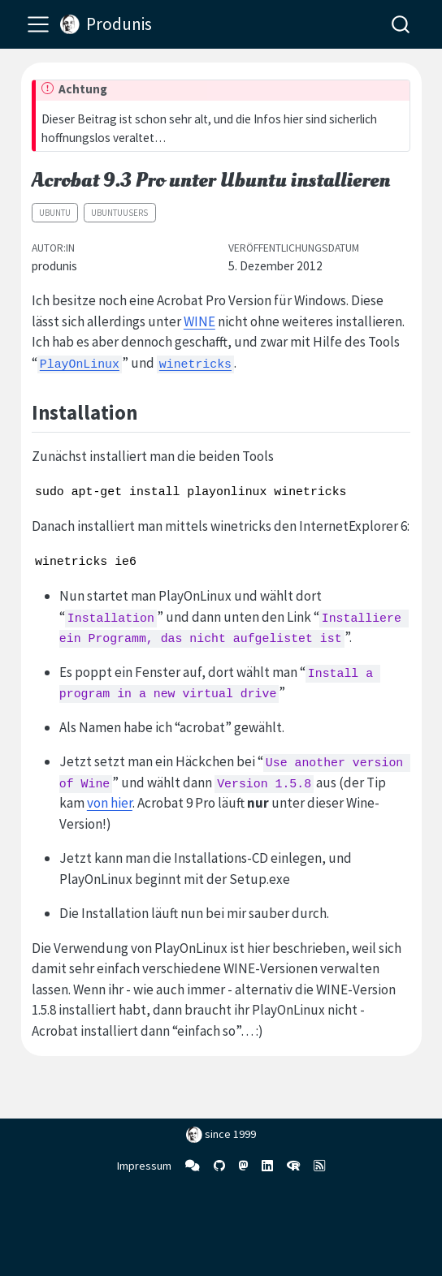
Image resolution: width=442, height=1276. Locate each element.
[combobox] (401, 24)
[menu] (38, 24)
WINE (199, 321)
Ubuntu (55, 212)
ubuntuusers (119, 212)
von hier (109, 803)
